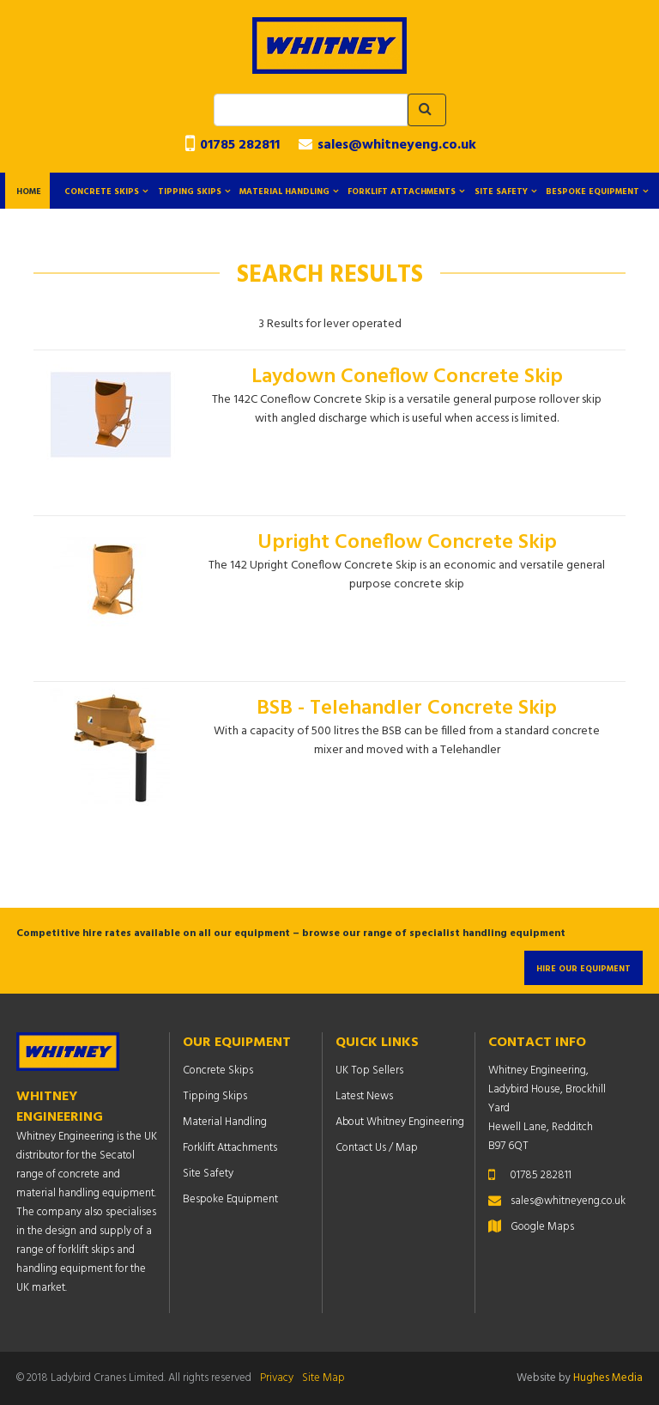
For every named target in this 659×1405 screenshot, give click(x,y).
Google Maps (542, 1227)
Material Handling (284, 191)
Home (28, 191)
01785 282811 (232, 145)
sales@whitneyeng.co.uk (387, 145)
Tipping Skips (189, 191)
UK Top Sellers (369, 1070)
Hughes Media (608, 1378)
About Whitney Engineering (400, 1122)
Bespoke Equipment (592, 191)
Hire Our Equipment (583, 969)
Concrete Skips (101, 191)
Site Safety (501, 191)
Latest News (364, 1096)
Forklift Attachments (402, 191)
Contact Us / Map (377, 1148)
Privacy (276, 1378)
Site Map (323, 1378)
